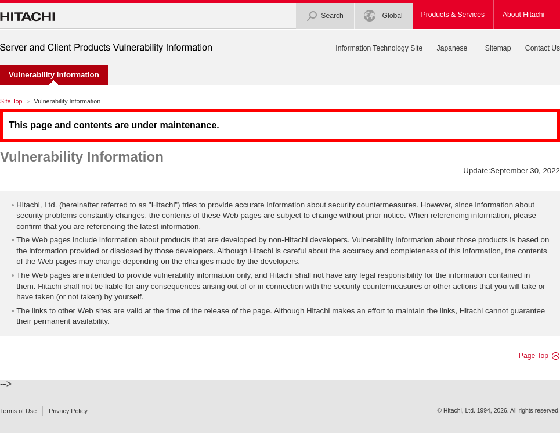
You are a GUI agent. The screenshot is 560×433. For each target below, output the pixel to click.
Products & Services (453, 14)
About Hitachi (523, 14)
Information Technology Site (378, 48)
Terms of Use (18, 410)
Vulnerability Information (82, 156)
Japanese (452, 48)
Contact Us (542, 48)
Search (325, 16)
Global (383, 16)
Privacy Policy (68, 410)
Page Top (533, 356)
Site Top (11, 101)
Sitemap (498, 48)
